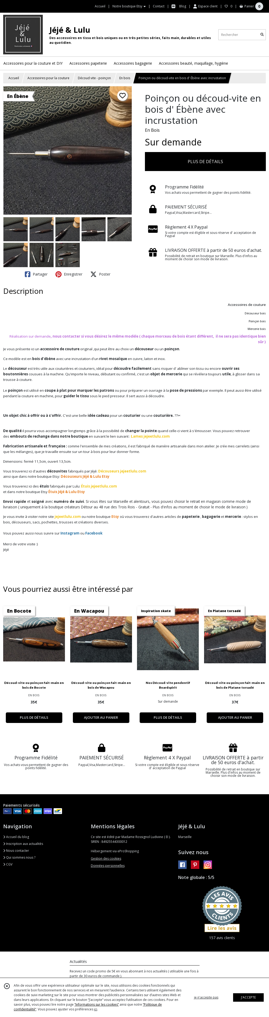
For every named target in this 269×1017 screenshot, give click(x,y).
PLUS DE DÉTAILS (205, 161)
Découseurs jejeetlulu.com (122, 471)
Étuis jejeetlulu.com (99, 486)
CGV (7, 864)
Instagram (69, 533)
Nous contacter (16, 850)
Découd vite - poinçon (94, 78)
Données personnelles (108, 865)
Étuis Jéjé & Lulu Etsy (66, 491)
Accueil (13, 78)
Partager (36, 274)
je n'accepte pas (206, 997)
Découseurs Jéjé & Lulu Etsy (85, 476)
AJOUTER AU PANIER (101, 717)
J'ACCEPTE (248, 997)
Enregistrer (68, 274)
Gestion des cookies (106, 858)
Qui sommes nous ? (19, 857)
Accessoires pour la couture (48, 78)
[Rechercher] (262, 35)
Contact (158, 6)
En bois (124, 78)
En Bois (152, 130)
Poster (100, 274)
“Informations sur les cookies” (96, 1004)
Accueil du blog (16, 837)
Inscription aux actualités (23, 843)
